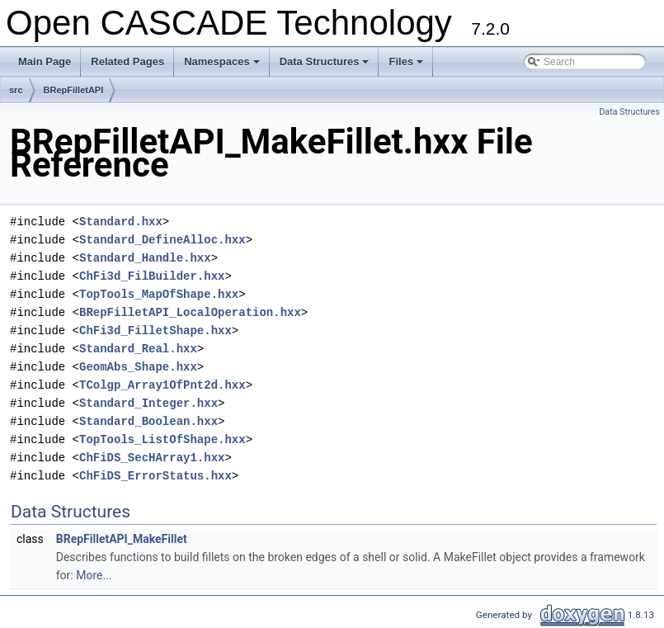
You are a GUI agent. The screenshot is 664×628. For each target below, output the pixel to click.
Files (407, 66)
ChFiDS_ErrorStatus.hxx (155, 476)
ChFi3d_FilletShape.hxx (155, 330)
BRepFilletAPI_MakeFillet (121, 538)
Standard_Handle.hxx (145, 258)
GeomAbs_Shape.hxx (138, 367)
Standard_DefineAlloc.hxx (162, 240)
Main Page (44, 61)
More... (93, 575)
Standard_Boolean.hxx (148, 421)
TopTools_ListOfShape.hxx (162, 439)
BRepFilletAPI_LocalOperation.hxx (190, 312)
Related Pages (127, 61)
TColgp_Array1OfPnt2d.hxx (162, 385)
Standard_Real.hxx (138, 348)
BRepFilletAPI (74, 90)
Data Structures (326, 66)
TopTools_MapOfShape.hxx (158, 294)
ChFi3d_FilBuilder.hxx (151, 276)
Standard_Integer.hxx (148, 403)
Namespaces (223, 66)
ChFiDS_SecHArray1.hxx (151, 457)
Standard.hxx (120, 221)
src (16, 90)
